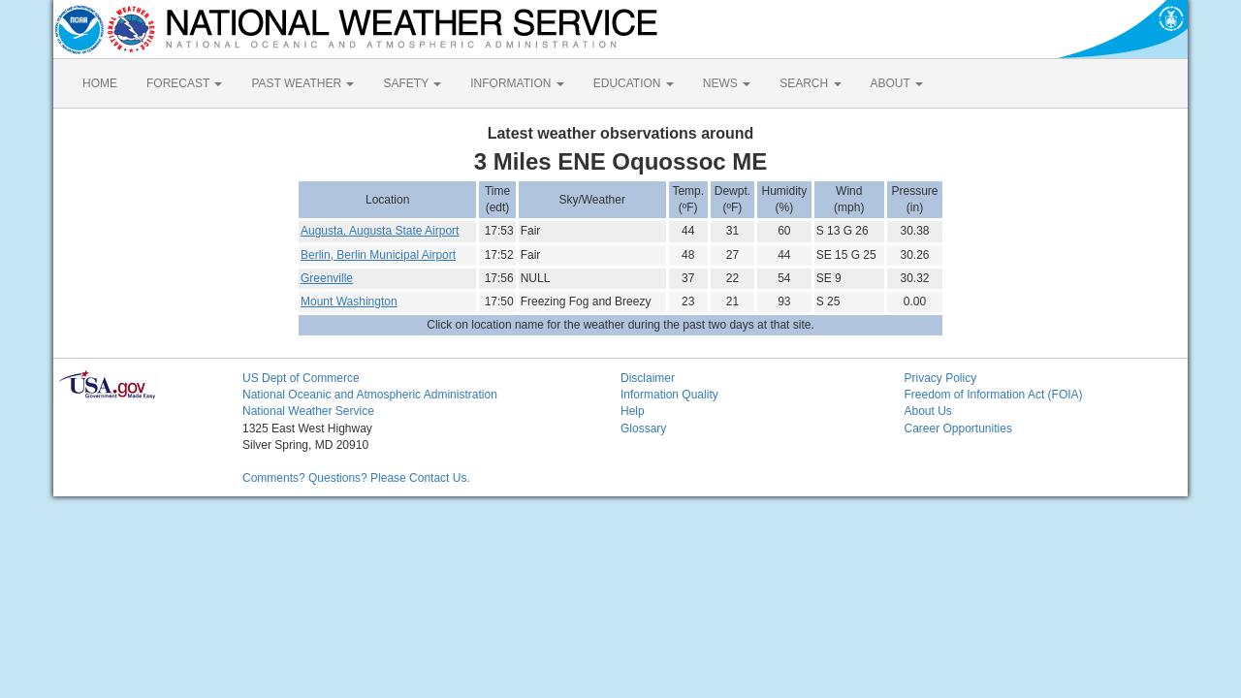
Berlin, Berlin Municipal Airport (378, 255)
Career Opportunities (958, 428)
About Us (928, 411)
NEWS (726, 83)
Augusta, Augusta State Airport (380, 231)
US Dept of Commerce (301, 378)
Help (632, 411)
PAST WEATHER (302, 83)
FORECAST (184, 83)
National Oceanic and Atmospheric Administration (369, 394)
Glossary (643, 428)
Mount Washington (349, 301)
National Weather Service (308, 411)
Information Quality (669, 394)
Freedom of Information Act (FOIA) (994, 394)
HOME (99, 83)
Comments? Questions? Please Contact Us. (356, 478)
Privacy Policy (941, 378)
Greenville (327, 278)
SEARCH (810, 83)
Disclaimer (647, 378)
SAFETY (412, 83)
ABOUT (897, 83)
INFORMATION (516, 83)
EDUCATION (633, 83)
